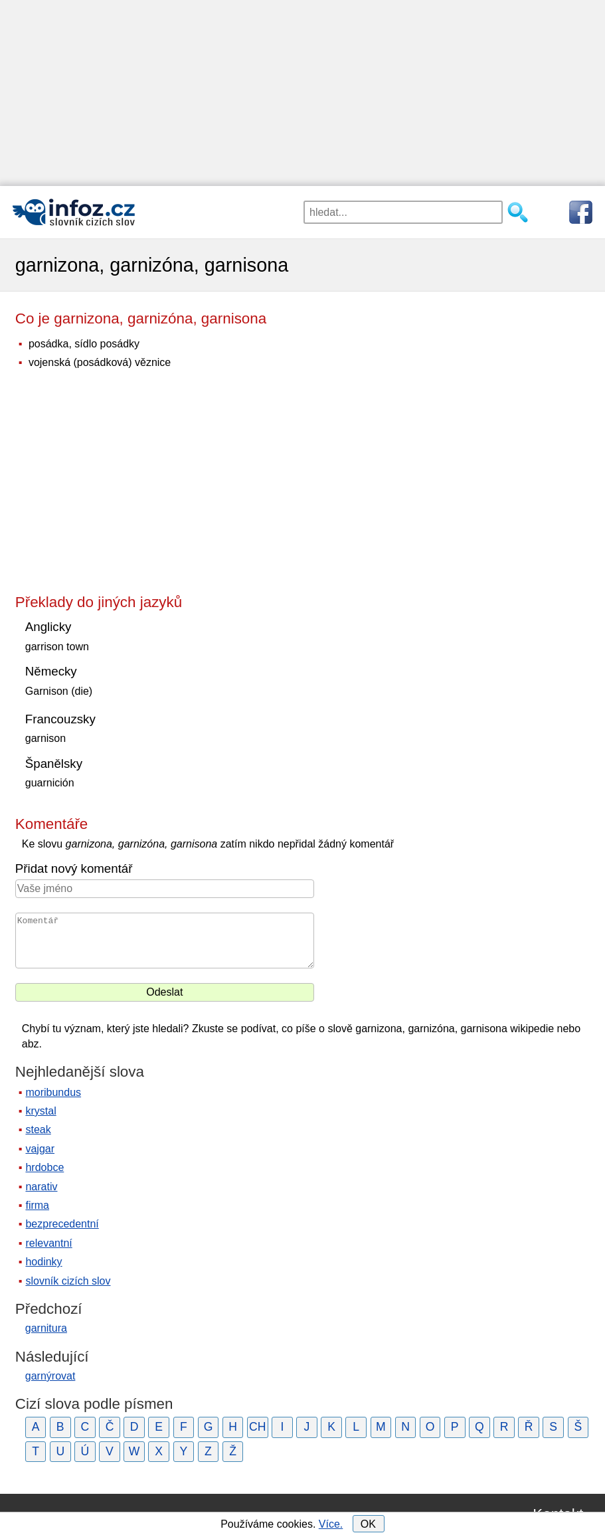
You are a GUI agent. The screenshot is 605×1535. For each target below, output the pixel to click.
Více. (331, 1524)
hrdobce (44, 1167)
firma (37, 1205)
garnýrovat (50, 1376)
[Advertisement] (302, 93)
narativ (41, 1186)
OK (368, 1524)
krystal (40, 1111)
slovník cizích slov (67, 1281)
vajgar (39, 1148)
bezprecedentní (61, 1223)
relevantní (48, 1243)
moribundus (53, 1092)
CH (257, 1426)
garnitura (46, 1328)
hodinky (43, 1261)
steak (37, 1129)
